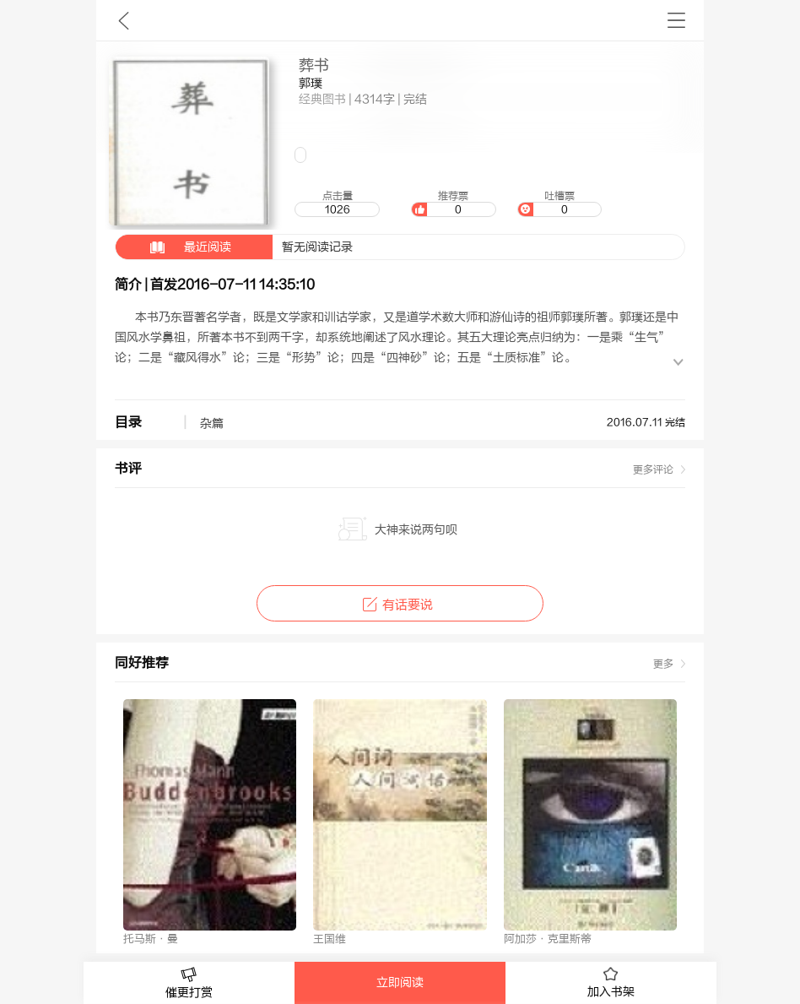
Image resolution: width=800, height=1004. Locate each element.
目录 (128, 422)
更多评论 (653, 469)
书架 (676, 20)
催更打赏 (189, 983)
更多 (663, 664)
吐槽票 (559, 203)
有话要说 (399, 605)
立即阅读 (400, 983)
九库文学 (123, 20)
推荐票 (453, 203)
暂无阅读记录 (234, 247)
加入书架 (610, 983)
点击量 (337, 203)
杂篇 (212, 424)
